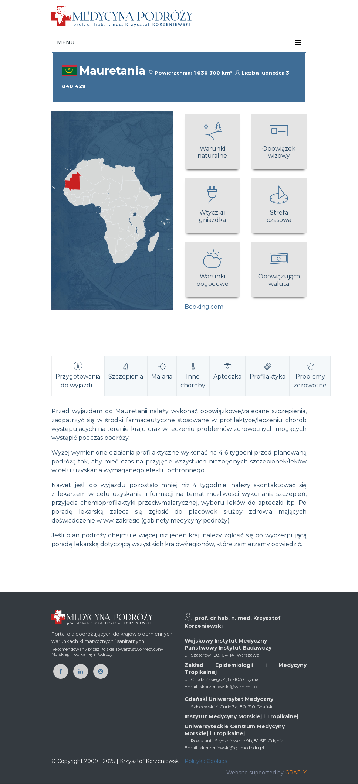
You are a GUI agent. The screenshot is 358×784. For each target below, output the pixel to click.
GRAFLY (296, 772)
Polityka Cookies (206, 761)
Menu (65, 42)
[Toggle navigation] (298, 42)
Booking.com (204, 306)
